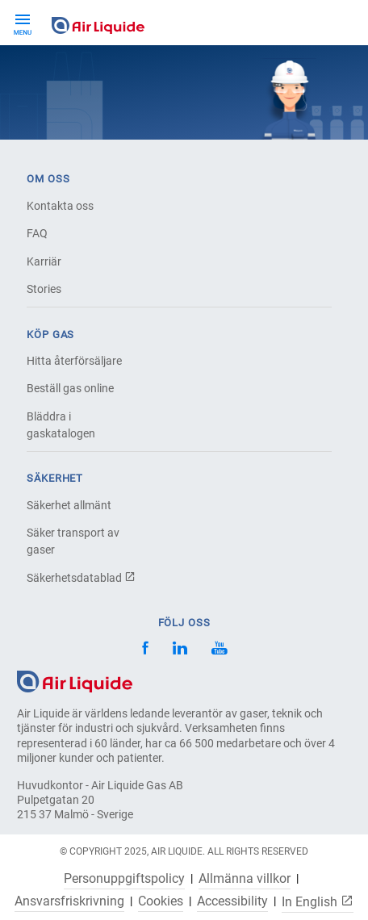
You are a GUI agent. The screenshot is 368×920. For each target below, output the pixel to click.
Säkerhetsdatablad (81, 577)
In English (317, 901)
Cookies (160, 901)
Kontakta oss (60, 205)
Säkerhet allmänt (69, 505)
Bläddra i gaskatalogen (61, 425)
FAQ (37, 233)
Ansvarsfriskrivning (69, 901)
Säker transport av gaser (73, 541)
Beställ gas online (70, 388)
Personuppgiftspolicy (124, 878)
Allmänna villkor (245, 878)
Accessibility (232, 901)
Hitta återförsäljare (74, 360)
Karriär (44, 261)
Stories (44, 288)
